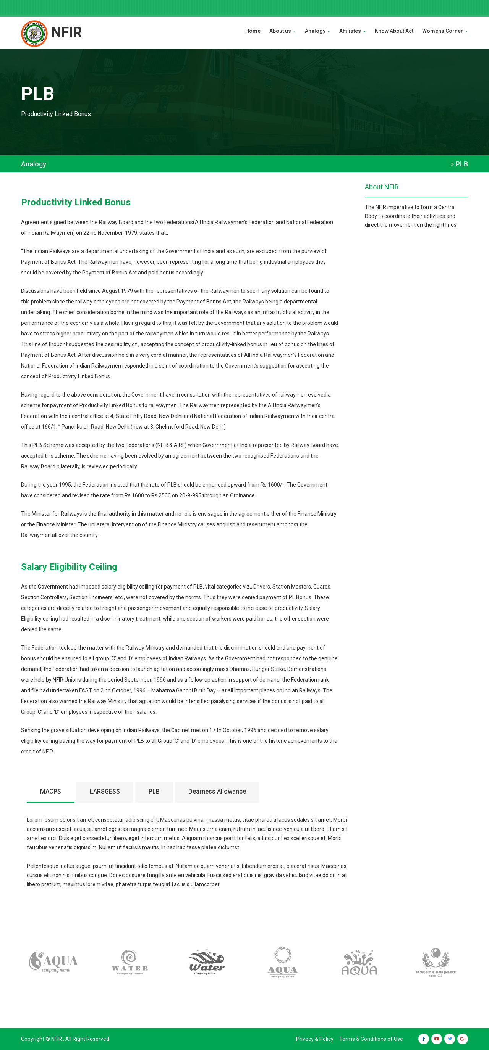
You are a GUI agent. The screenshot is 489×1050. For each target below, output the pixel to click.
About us (282, 31)
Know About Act (394, 31)
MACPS (50, 791)
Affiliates (352, 31)
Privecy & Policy (315, 1039)
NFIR (51, 32)
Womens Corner (445, 31)
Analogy (317, 31)
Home (253, 31)
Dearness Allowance (217, 791)
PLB (154, 791)
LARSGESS (105, 791)
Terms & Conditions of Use (371, 1039)
